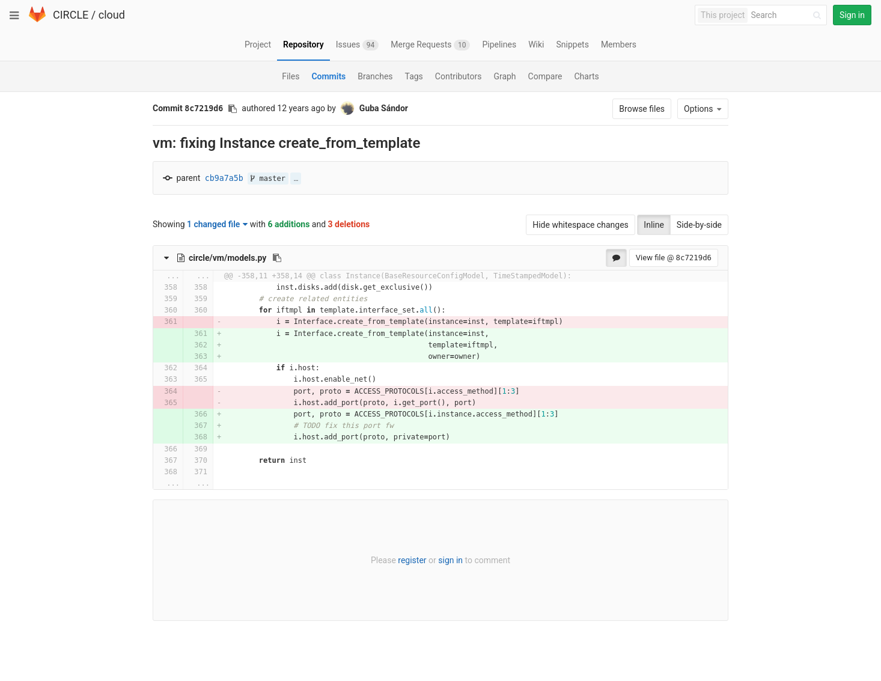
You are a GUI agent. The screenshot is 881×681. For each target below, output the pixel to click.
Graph (504, 76)
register (412, 560)
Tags (414, 76)
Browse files (642, 109)
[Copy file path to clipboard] (277, 258)
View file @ (674, 257)
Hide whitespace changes (580, 225)
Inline (654, 225)
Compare (545, 76)
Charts (586, 76)
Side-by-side (699, 225)
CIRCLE (70, 14)
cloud (112, 14)
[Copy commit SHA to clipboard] (232, 109)
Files (290, 76)
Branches (375, 76)
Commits (328, 76)
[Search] (788, 15)
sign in (450, 560)
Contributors (458, 76)
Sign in (852, 15)
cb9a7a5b (224, 178)
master (268, 178)
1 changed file (217, 224)
